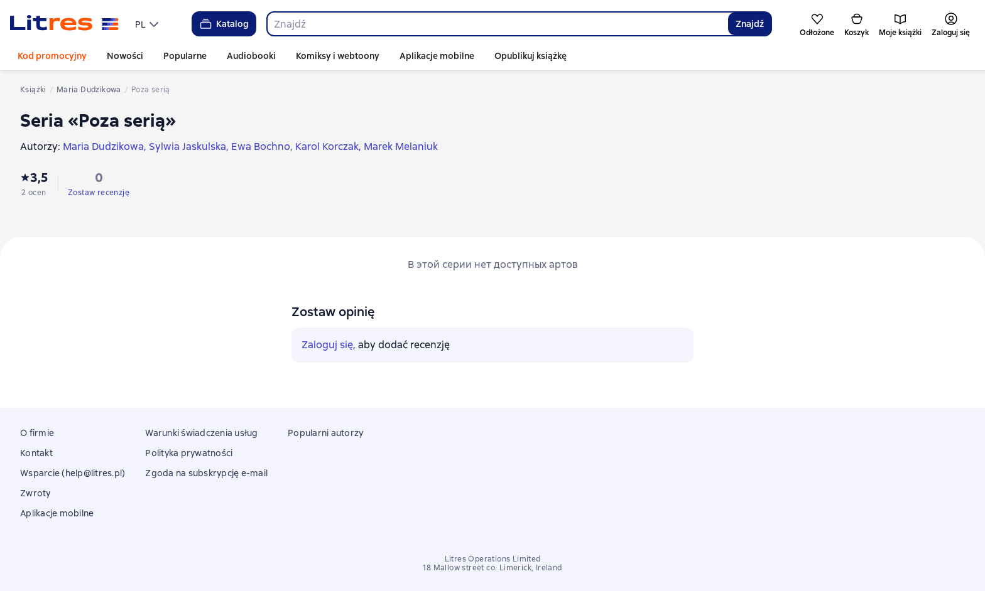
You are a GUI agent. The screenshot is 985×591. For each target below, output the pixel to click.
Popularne (185, 55)
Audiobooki (251, 55)
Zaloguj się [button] (327, 344)
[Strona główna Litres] (64, 24)
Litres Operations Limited (493, 559)
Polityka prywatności (188, 453)
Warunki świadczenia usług (201, 433)
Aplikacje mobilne (437, 55)
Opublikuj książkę (530, 55)
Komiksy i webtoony (337, 55)
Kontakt (36, 453)
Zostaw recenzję (98, 192)
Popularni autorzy (325, 433)
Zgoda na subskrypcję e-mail (206, 473)
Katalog (223, 23)
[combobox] (497, 24)
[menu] (148, 23)
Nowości (125, 55)
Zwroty (35, 493)
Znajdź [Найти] (750, 23)
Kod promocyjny (52, 55)
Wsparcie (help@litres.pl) (72, 473)
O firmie (37, 433)
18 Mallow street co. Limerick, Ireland (492, 567)
